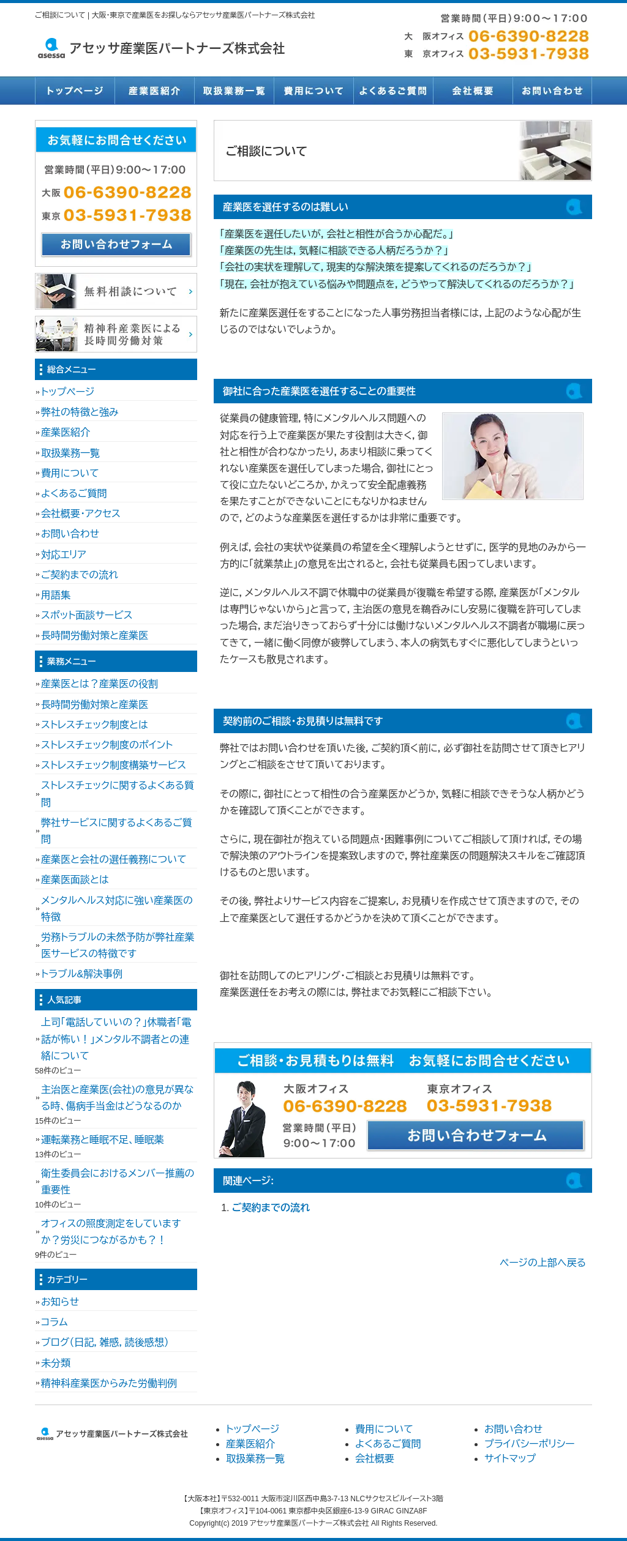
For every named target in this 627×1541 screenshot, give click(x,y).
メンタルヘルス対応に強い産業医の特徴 (117, 908)
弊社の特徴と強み (80, 412)
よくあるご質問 (393, 90)
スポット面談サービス (87, 615)
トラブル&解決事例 (81, 974)
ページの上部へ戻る (543, 1263)
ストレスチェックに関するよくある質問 (117, 793)
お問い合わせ (552, 90)
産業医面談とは (75, 880)
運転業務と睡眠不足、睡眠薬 (102, 1140)
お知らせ (60, 1302)
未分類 (55, 1363)
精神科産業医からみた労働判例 (109, 1383)
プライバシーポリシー (529, 1444)
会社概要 (472, 90)
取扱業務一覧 (234, 90)
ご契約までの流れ (271, 1208)
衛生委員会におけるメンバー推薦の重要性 (117, 1181)
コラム (54, 1322)
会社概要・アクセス (81, 514)
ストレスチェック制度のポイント (107, 745)
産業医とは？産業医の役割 (99, 684)
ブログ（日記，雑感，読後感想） (105, 1342)
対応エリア (63, 555)
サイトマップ (510, 1458)
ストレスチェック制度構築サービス (113, 765)
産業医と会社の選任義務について (114, 859)
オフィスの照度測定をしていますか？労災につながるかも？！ (111, 1231)
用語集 (55, 595)
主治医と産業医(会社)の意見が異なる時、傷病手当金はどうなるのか (117, 1097)
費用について (313, 90)
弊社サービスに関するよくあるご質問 (116, 831)
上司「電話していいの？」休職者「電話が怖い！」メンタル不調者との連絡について (116, 1039)
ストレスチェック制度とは (94, 725)
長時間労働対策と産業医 (94, 635)
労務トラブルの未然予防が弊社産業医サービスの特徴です (117, 945)
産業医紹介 (154, 90)
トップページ (75, 90)
